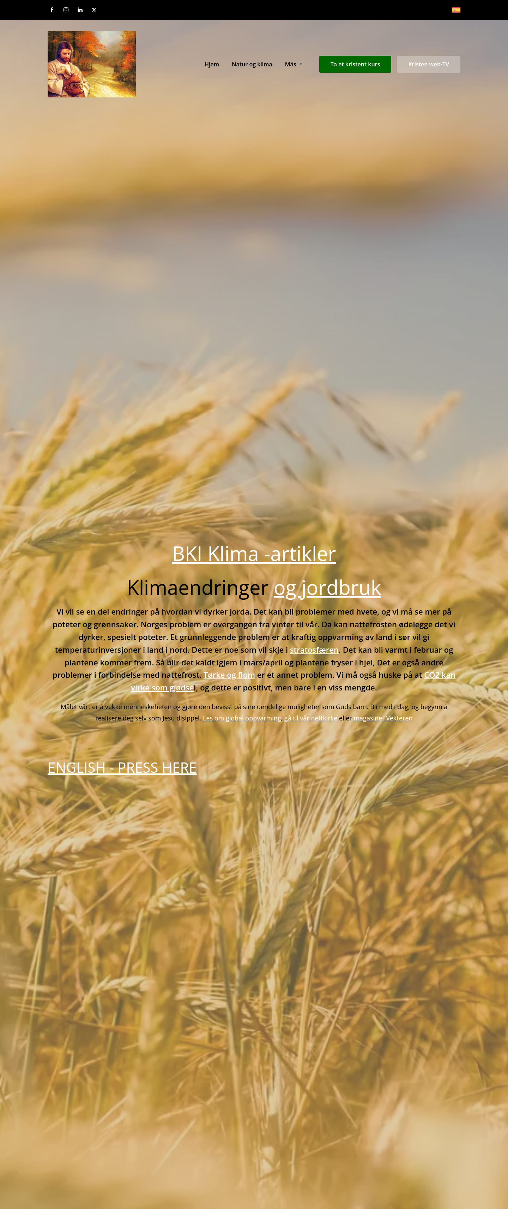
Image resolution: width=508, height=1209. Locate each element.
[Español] (456, 10)
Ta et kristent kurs (355, 64)
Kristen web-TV (428, 64)
